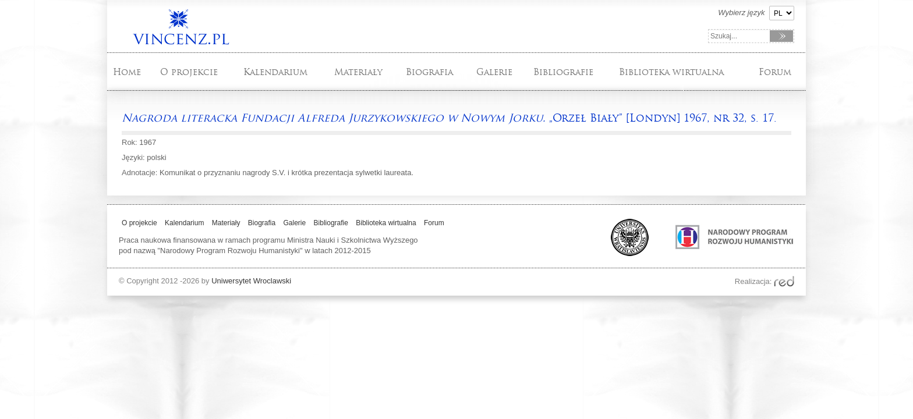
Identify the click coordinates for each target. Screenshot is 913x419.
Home (127, 71)
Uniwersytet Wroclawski (251, 280)
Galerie (494, 71)
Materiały (358, 71)
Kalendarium (275, 71)
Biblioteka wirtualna (671, 71)
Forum (775, 71)
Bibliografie (563, 71)
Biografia (429, 71)
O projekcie (189, 71)
